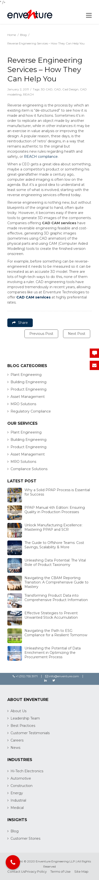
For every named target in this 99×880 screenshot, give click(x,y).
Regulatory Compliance (31, 411)
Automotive (21, 778)
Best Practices (23, 725)
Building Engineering (28, 382)
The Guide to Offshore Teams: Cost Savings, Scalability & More (54, 545)
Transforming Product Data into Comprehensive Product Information (56, 597)
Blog (23, 35)
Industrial (18, 800)
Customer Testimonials (30, 733)
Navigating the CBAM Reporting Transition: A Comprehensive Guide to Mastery (56, 582)
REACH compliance (41, 156)
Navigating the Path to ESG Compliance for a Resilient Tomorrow (55, 632)
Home (11, 35)
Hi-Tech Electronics (27, 771)
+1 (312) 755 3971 (25, 676)
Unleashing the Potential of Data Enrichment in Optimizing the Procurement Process (52, 652)
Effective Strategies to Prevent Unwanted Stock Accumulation (51, 615)
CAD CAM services (33, 297)
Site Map (81, 871)
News (15, 747)
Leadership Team (25, 718)
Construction (22, 786)
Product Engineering (28, 389)
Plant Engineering (26, 374)
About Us (18, 711)
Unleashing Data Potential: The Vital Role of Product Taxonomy (55, 562)
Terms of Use (60, 871)
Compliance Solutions (29, 469)
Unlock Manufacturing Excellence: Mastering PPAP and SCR (53, 527)
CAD (57, 89)
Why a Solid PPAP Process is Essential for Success (57, 492)
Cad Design (70, 89)
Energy (17, 793)
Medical (17, 808)
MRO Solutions (23, 404)
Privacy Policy (36, 871)
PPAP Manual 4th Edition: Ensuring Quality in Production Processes (54, 509)
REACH (28, 94)
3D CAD (47, 89)
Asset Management (28, 396)
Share (20, 322)
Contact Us (16, 871)
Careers (17, 740)
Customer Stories (25, 838)
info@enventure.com (62, 676)
